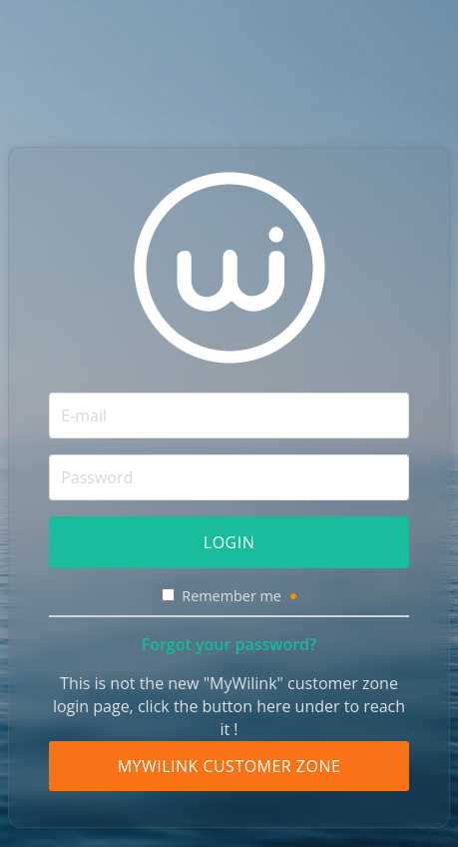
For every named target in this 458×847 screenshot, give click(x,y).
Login (229, 542)
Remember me (238, 595)
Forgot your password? (229, 644)
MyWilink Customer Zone (229, 766)
